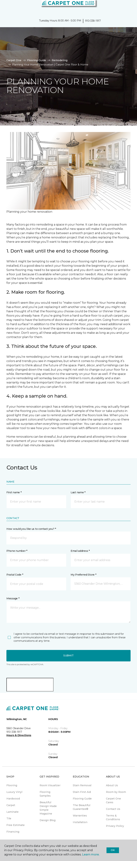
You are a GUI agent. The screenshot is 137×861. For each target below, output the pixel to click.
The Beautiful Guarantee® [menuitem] (81, 807)
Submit (68, 655)
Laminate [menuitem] (12, 811)
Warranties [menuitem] (80, 815)
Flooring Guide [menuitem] (82, 798)
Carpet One (13, 60)
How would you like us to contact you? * (31, 529)
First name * (14, 492)
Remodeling (59, 60)
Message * (12, 598)
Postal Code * (14, 574)
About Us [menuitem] (112, 785)
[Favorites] (128, 7)
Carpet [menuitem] (10, 805)
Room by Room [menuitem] (116, 792)
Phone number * (16, 551)
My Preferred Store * (83, 574)
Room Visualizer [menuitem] (50, 785)
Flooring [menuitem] (11, 785)
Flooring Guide (36, 60)
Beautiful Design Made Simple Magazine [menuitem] (48, 808)
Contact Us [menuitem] (113, 809)
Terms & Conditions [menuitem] (113, 817)
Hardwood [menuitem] (13, 798)
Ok (113, 850)
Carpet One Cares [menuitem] (113, 800)
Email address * (80, 551)
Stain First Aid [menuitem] (82, 792)
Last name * (78, 492)
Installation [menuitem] (80, 822)
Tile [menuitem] (8, 818)
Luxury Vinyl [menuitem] (14, 792)
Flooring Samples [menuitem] (45, 793)
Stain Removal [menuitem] (82, 785)
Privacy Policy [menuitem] (115, 826)
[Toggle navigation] (5, 7)
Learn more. (90, 854)
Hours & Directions (18, 735)
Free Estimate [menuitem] (15, 825)
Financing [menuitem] (12, 831)
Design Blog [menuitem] (47, 820)
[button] (123, 7)
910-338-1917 (93, 20)
